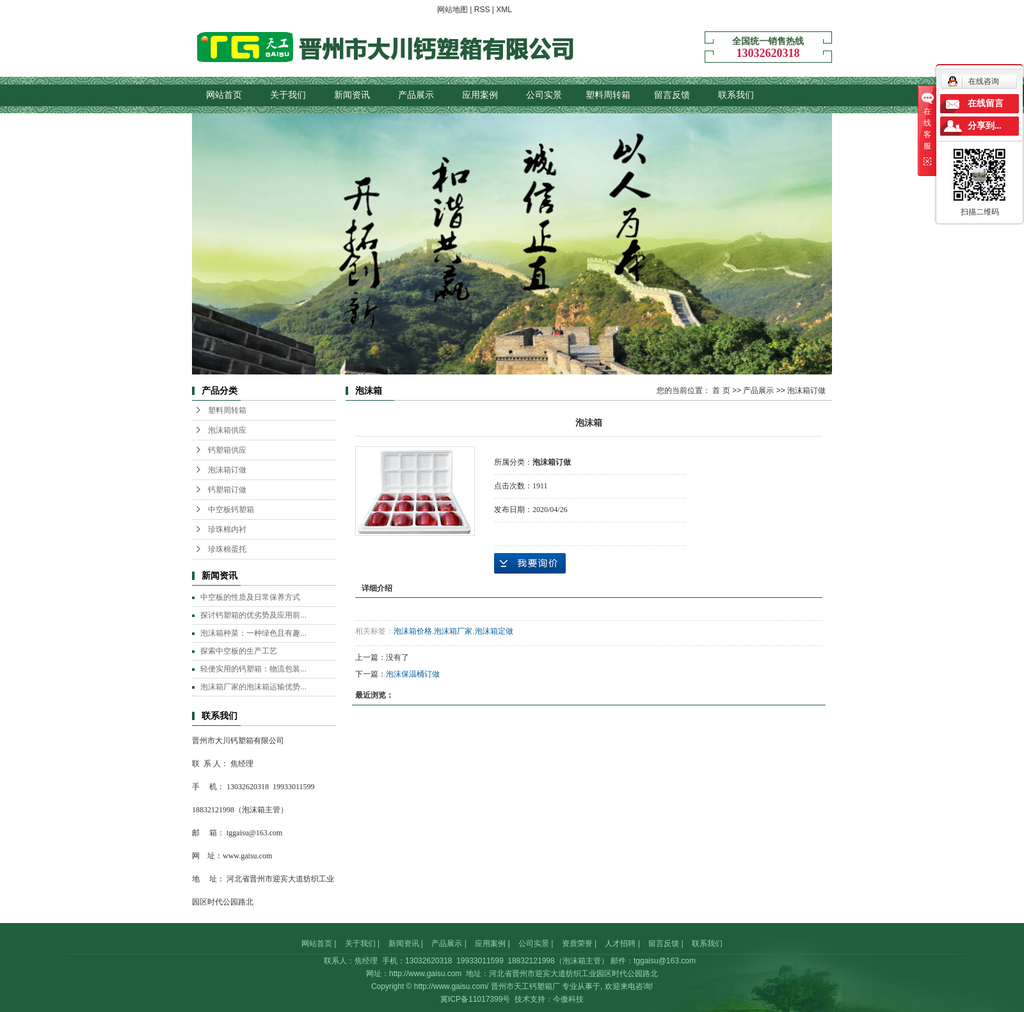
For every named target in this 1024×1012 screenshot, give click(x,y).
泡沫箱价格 (413, 631)
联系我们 (736, 95)
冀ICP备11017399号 (475, 999)
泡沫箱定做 (494, 631)
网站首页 (224, 95)
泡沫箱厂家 (453, 631)
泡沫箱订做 (227, 469)
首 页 (721, 390)
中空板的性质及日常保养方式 (250, 597)
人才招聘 (620, 943)
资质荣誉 (577, 943)
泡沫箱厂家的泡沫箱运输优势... (253, 686)
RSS (482, 9)
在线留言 (986, 103)
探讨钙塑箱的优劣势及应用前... (253, 615)
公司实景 (544, 95)
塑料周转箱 (608, 95)
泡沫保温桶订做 (413, 674)
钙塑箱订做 (227, 489)
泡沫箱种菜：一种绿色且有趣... (253, 633)
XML (504, 9)
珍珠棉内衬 (227, 529)
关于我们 (288, 95)
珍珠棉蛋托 (227, 549)
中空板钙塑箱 (231, 509)
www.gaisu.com (247, 855)
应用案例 (480, 95)
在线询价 (530, 563)
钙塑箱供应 (227, 450)
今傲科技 (568, 999)
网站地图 (452, 9)
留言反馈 (672, 95)
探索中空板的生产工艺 (238, 651)
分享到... (985, 126)
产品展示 (416, 95)
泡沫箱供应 (227, 430)
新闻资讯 (352, 95)
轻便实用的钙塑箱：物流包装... (253, 668)
